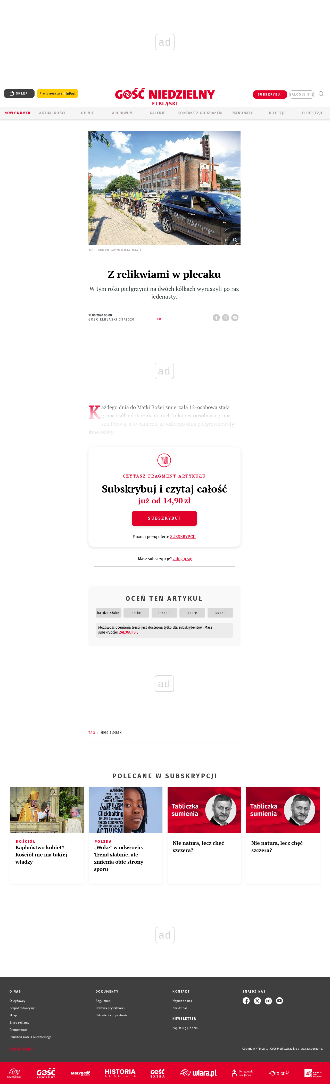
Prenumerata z (57, 94)
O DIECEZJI (312, 113)
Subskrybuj (164, 518)
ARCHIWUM (122, 113)
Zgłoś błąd (21, 1049)
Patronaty (242, 113)
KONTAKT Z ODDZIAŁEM (200, 113)
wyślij (236, 316)
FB (217, 316)
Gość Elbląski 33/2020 (111, 319)
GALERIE (158, 113)
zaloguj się (302, 94)
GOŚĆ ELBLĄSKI (111, 732)
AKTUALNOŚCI (52, 113)
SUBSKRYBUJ (270, 94)
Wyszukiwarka (321, 94)
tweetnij (226, 316)
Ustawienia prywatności (112, 1015)
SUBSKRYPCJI (183, 536)
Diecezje (277, 113)
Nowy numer (17, 113)
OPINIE (87, 113)
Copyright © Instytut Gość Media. (264, 1048)
